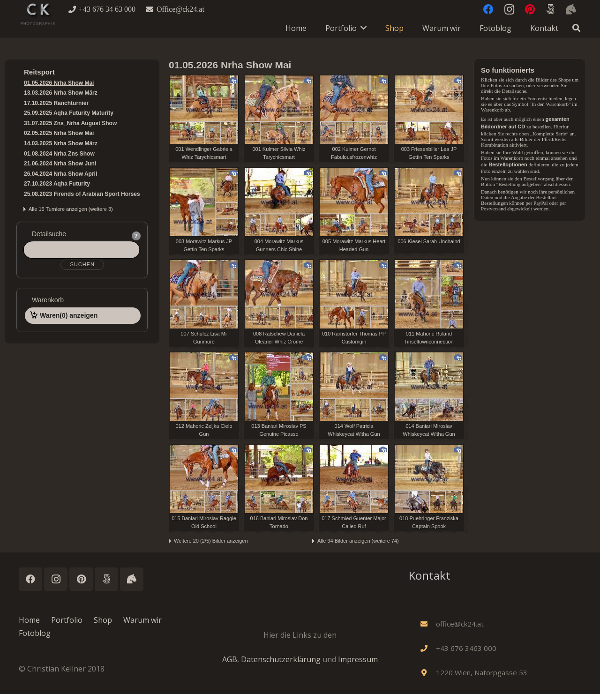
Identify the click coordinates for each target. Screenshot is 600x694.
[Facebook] (30, 579)
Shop (103, 620)
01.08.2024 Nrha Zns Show (59, 153)
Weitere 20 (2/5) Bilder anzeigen (211, 541)
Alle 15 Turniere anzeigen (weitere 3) (71, 209)
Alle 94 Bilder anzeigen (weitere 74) (358, 541)
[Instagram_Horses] (131, 579)
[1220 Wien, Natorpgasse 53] (428, 672)
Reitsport (39, 72)
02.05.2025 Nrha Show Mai (59, 133)
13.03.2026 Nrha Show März (61, 93)
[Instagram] (56, 579)
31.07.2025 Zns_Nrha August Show (70, 123)
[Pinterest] (81, 579)
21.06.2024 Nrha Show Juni (60, 163)
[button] (576, 28)
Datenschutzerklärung (281, 659)
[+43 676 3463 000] (428, 648)
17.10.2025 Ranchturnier (56, 103)
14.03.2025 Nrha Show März (61, 143)
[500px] (106, 579)
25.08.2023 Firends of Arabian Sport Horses (82, 194)
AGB (229, 659)
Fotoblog (35, 633)
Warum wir (142, 620)
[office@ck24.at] (428, 623)
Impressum (358, 659)
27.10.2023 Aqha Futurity (57, 183)
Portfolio (66, 620)
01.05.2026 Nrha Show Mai (59, 83)
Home (29, 620)
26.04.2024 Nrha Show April (60, 174)
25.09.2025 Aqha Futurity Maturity (68, 113)
